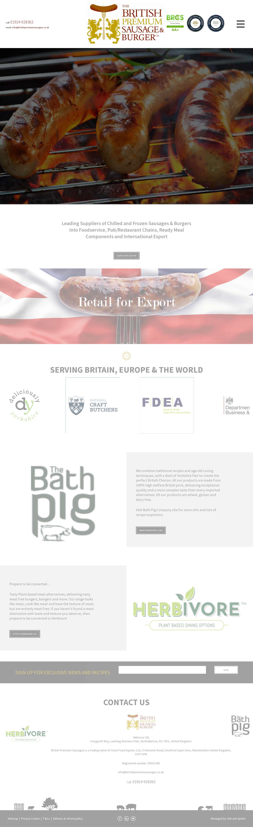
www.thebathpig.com (150, 530)
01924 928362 (144, 781)
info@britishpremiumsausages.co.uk (141, 772)
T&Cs (46, 818)
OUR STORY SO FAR (126, 255)
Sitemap (13, 818)
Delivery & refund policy (67, 818)
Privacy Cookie (30, 818)
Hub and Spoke (236, 818)
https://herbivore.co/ (25, 633)
